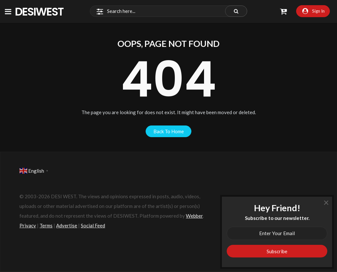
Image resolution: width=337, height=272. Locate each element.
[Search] (168, 11)
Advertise (66, 225)
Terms (46, 225)
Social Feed (93, 225)
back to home (168, 131)
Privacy (27, 225)
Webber (194, 216)
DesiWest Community (42, 11)
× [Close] (326, 202)
